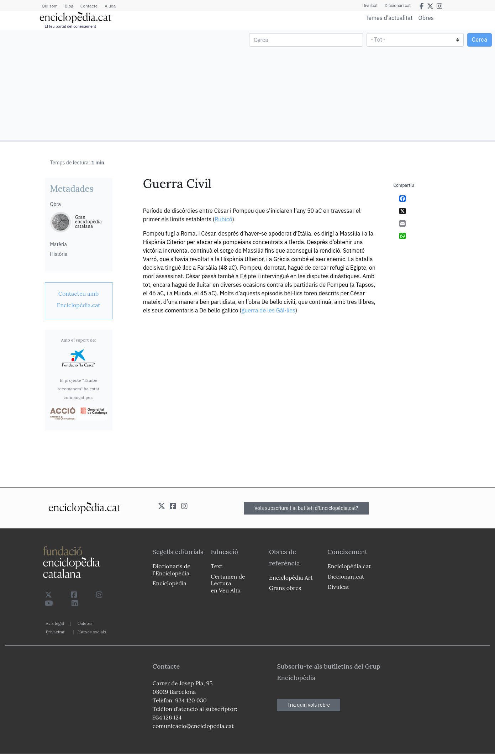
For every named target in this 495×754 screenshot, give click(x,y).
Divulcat (370, 5)
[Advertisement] (125, 85)
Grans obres (285, 587)
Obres (426, 17)
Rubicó (223, 219)
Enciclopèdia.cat (349, 566)
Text (216, 566)
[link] (79, 299)
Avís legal (55, 623)
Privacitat (55, 631)
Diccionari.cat (398, 5)
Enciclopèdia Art (291, 577)
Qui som (50, 6)
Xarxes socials (92, 631)
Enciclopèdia (169, 583)
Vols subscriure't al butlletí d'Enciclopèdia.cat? (306, 508)
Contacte (89, 6)
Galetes (85, 623)
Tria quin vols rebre (308, 705)
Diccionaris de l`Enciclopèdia (171, 569)
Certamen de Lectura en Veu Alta (228, 583)
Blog (69, 6)
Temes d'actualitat (388, 18)
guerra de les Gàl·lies (268, 310)
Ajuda (110, 6)
